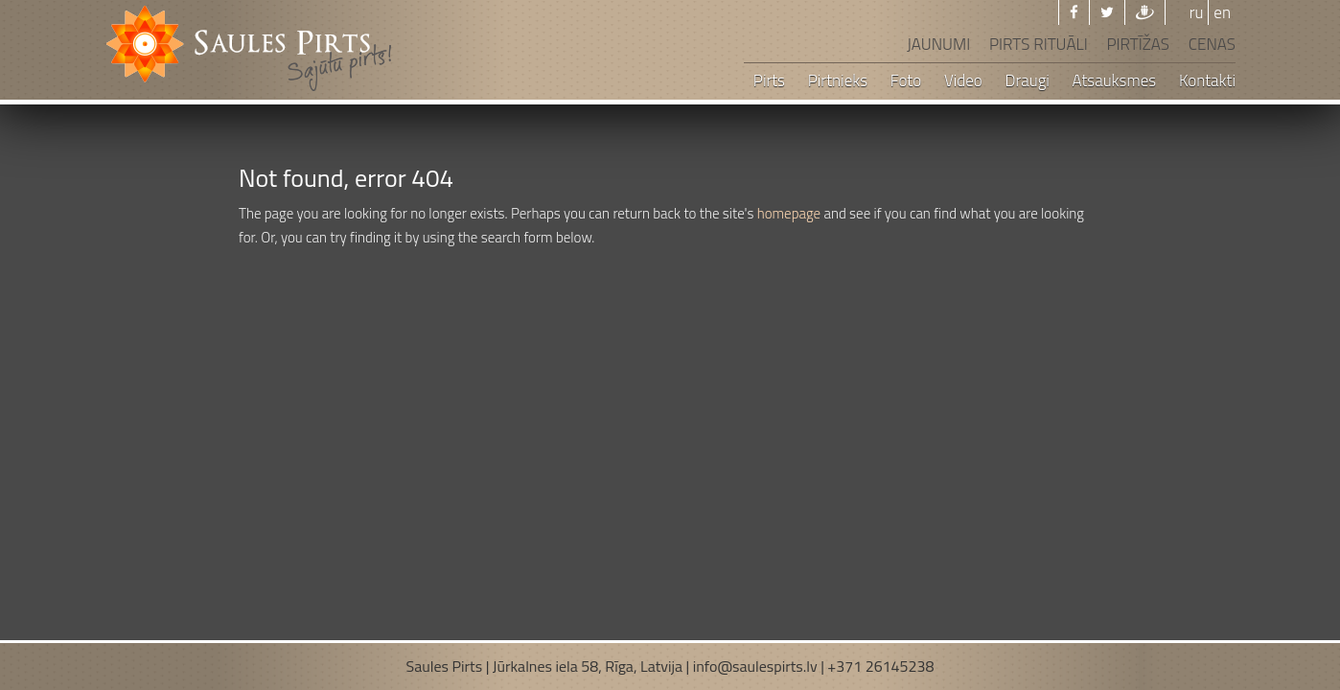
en (1222, 12)
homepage (789, 213)
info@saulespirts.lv (755, 666)
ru (1197, 12)
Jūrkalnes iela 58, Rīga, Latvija (587, 666)
